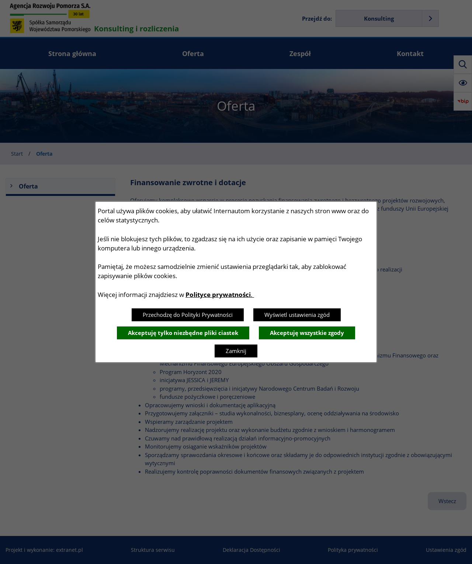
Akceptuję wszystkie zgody (307, 332)
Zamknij (236, 350)
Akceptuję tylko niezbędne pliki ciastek (183, 332)
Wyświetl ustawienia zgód (297, 314)
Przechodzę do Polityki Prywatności (188, 314)
